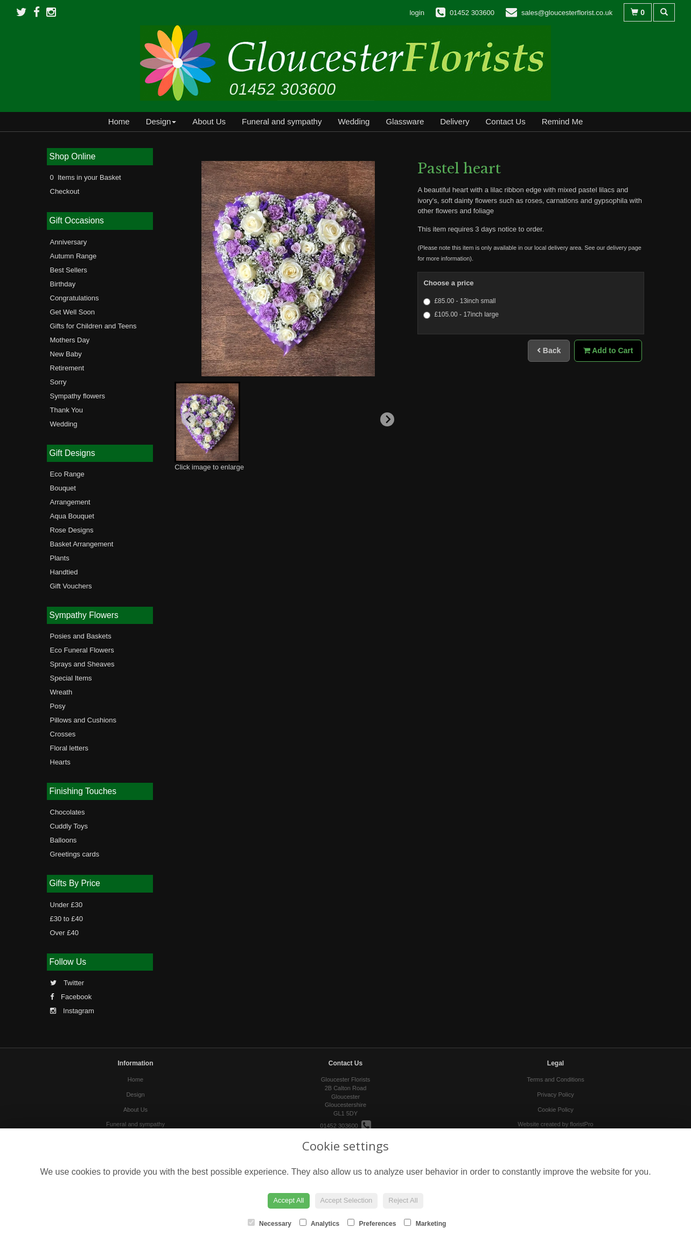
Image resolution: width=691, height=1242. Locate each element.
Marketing (425, 1223)
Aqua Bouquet (72, 516)
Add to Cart (608, 350)
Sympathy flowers (78, 396)
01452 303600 (345, 1125)
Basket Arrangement (82, 544)
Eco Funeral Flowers (82, 650)
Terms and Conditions (555, 1079)
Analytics (319, 1223)
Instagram (72, 1011)
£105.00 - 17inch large (460, 315)
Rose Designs (72, 530)
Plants (59, 558)
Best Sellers (68, 270)
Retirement (67, 368)
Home (119, 121)
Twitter (67, 983)
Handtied (64, 572)
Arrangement (70, 502)
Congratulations (74, 298)
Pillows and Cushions (83, 720)
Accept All (288, 1200)
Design (161, 121)
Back (549, 350)
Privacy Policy (555, 1094)
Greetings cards (75, 854)
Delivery (454, 121)
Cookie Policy (556, 1109)
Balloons (63, 840)
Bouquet (63, 488)
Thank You (66, 410)
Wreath (61, 692)
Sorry (58, 382)
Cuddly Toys (69, 826)
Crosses (63, 734)
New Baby (66, 354)
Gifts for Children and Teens (93, 326)
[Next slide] (387, 419)
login (416, 13)
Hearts (60, 762)
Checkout (65, 191)
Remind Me (562, 121)
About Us (209, 121)
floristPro (581, 1124)
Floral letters (69, 748)
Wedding (353, 121)
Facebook (71, 997)
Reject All (402, 1200)
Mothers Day (70, 340)
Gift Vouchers (71, 586)
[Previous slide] (189, 419)
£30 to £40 (66, 919)
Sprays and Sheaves (82, 664)
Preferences (371, 1223)
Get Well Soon (72, 312)
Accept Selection (346, 1200)
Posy (58, 706)
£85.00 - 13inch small (459, 301)
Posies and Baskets (80, 636)
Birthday (63, 284)
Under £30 (66, 905)
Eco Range (67, 474)
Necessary (269, 1223)
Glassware (405, 121)
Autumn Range (73, 256)
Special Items (71, 678)
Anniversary (68, 242)
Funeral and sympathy (282, 121)
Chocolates (67, 812)
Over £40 (64, 933)
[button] (207, 422)
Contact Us (505, 121)
